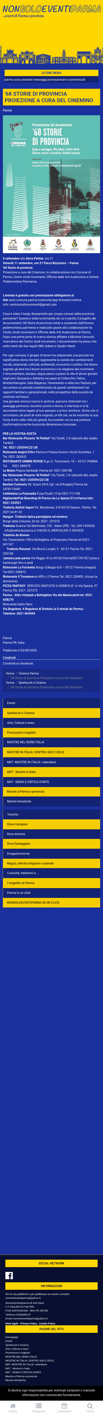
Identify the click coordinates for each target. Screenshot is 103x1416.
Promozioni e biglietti (21, 732)
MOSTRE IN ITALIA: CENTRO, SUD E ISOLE (35, 752)
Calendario (64, 1408)
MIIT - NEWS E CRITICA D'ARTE (28, 782)
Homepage (11, 1337)
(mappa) (90, 567)
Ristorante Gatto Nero (17, 604)
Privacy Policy (28, 1323)
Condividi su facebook (18, 663)
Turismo (12, 814)
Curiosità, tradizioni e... (22, 873)
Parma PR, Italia (14, 643)
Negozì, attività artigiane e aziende (30, 863)
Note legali (11, 1323)
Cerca (90, 1408)
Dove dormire (16, 834)
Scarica (21, 526)
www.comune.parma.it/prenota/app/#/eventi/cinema (45, 300)
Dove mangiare (17, 824)
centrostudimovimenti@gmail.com (33, 304)
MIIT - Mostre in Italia (21, 772)
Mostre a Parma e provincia (25, 791)
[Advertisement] (51, 33)
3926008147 (23, 1314)
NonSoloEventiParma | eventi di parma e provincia (51, 11)
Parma (7, 110)
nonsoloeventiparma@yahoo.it (23, 1297)
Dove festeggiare (18, 843)
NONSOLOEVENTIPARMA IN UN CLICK (33, 902)
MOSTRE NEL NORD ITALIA (25, 742)
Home (13, 1408)
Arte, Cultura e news (20, 723)
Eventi (11, 703)
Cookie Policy (47, 1323)
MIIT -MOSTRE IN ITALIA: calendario (31, 762)
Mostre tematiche (19, 801)
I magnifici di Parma (20, 883)
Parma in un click (18, 893)
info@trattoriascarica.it (20, 530)
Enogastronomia (18, 853)
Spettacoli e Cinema (20, 713)
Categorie (38, 1408)
